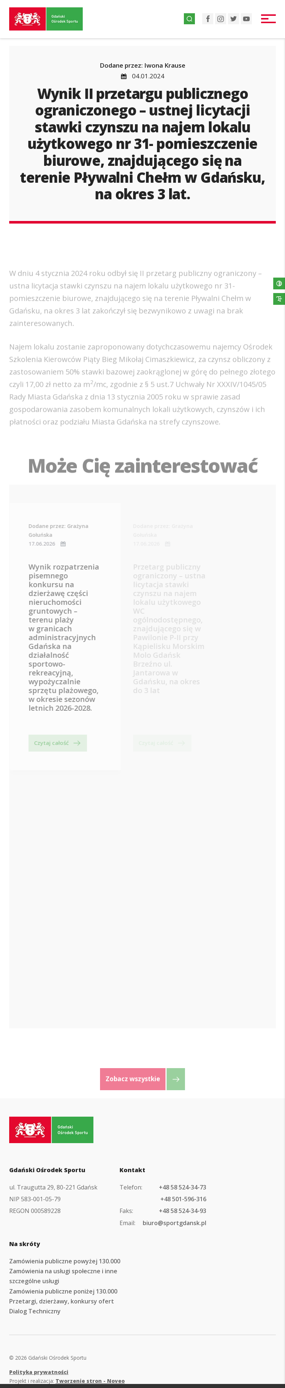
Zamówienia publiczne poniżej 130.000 (63, 1291)
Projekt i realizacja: (67, 1380)
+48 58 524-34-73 (182, 1187)
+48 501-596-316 (183, 1199)
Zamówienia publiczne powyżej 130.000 (64, 1261)
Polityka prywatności (38, 1372)
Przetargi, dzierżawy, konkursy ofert (61, 1301)
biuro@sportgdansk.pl (174, 1223)
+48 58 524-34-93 (182, 1211)
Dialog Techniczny (35, 1311)
